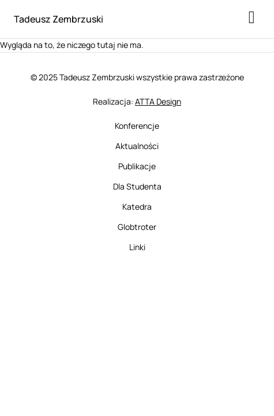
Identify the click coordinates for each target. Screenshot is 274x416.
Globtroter (137, 226)
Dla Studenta (137, 186)
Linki (137, 247)
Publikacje (137, 166)
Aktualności (137, 145)
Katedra (137, 206)
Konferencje (137, 125)
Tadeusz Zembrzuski (58, 19)
